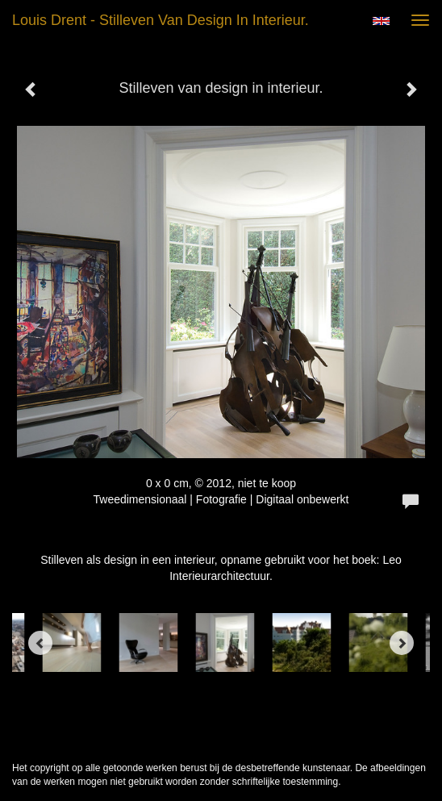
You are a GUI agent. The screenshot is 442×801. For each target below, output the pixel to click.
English (381, 21)
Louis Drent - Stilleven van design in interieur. (160, 20)
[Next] (402, 643)
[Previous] (40, 643)
